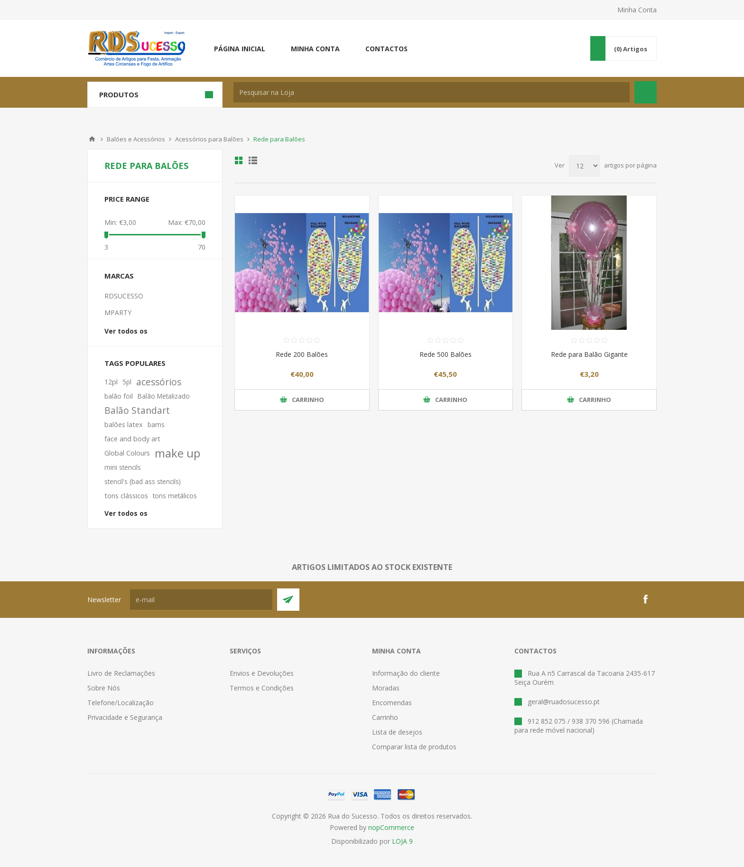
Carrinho (385, 717)
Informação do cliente (406, 673)
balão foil (118, 396)
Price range (126, 199)
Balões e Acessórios (136, 139)
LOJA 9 (402, 841)
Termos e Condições (262, 687)
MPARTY (117, 312)
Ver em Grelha (238, 160)
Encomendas (392, 702)
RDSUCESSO (123, 295)
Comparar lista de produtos (414, 746)
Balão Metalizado (164, 396)
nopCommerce (391, 827)
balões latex (123, 424)
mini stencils (122, 467)
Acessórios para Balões (209, 139)
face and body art (132, 438)
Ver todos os (126, 331)
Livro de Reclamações (121, 673)
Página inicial (239, 48)
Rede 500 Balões (445, 354)
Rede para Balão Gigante (589, 354)
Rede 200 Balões (302, 354)
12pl (111, 381)
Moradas (386, 687)
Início (92, 139)
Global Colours (127, 452)
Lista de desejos (397, 731)
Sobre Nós (103, 687)
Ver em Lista (253, 160)
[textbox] (431, 92)
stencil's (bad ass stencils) (142, 481)
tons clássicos (126, 495)
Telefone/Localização (120, 702)
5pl (126, 381)
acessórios (158, 381)
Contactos (386, 48)
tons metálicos (175, 495)
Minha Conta (637, 9)
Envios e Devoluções (262, 673)
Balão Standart (137, 410)
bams (156, 424)
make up (177, 453)
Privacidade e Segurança (124, 717)
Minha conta (315, 48)
